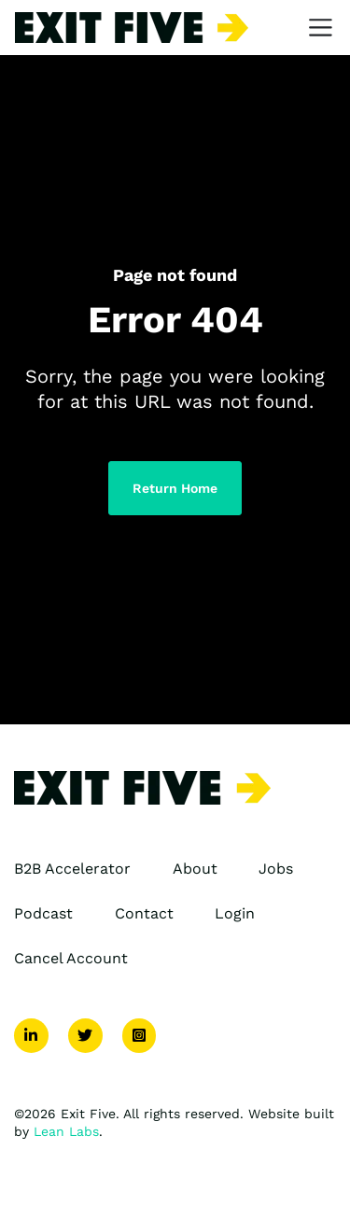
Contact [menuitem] (144, 913)
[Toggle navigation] (320, 27)
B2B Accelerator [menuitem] (72, 868)
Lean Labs (66, 1131)
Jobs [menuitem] (276, 868)
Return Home (175, 488)
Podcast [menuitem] (43, 913)
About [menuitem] (195, 868)
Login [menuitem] (235, 913)
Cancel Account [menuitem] (71, 958)
